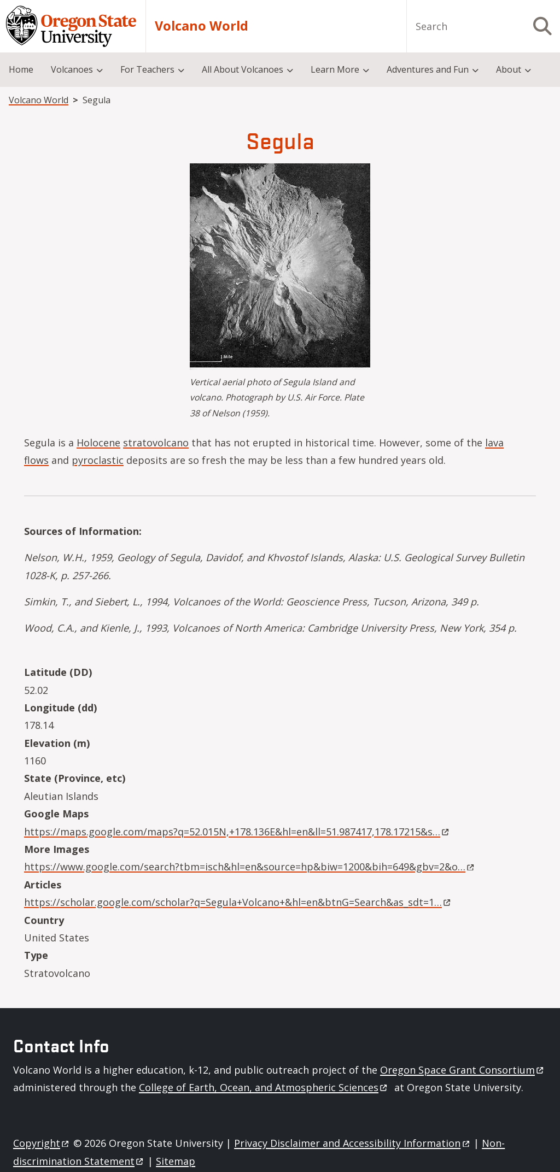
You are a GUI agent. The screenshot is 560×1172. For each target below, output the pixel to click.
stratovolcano (156, 442)
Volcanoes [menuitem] (72, 69)
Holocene (98, 442)
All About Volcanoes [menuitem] (242, 69)
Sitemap (175, 1161)
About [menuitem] (508, 69)
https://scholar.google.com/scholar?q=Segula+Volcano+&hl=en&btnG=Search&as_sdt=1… (237, 902)
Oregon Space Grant (462, 1069)
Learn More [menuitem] (335, 69)
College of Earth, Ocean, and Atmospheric (264, 1087)
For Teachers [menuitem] (147, 69)
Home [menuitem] (21, 69)
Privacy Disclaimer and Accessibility (352, 1143)
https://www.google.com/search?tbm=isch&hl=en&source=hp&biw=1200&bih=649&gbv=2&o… (249, 866)
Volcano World (201, 26)
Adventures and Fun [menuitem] (428, 69)
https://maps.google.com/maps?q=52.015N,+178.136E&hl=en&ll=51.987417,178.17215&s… (236, 831)
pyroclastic (98, 460)
